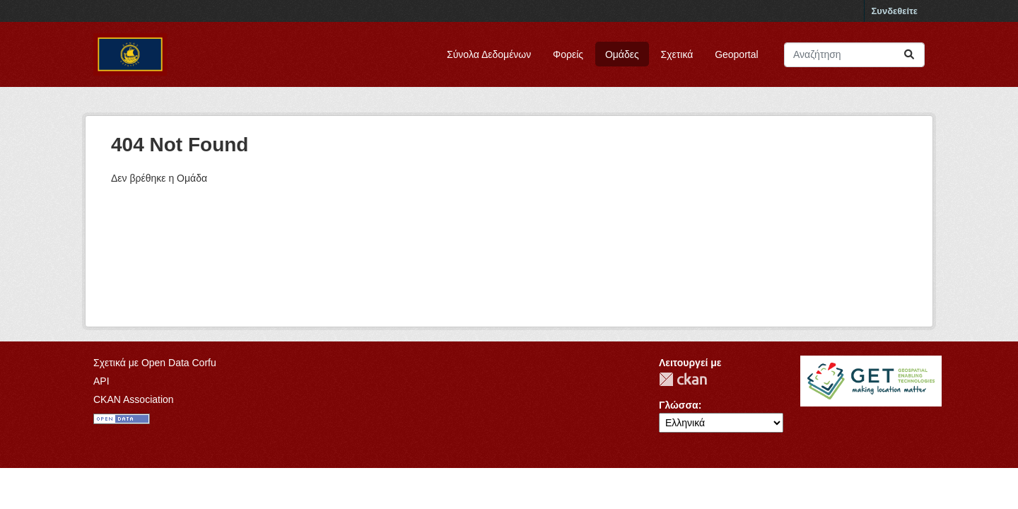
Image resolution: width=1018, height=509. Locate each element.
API (101, 381)
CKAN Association (133, 399)
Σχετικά (677, 54)
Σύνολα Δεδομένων (489, 54)
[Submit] (909, 54)
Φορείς (568, 54)
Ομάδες (622, 54)
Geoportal (736, 54)
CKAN (683, 379)
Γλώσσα (678, 405)
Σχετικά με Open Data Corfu (154, 362)
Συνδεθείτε (895, 11)
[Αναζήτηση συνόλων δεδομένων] (854, 54)
